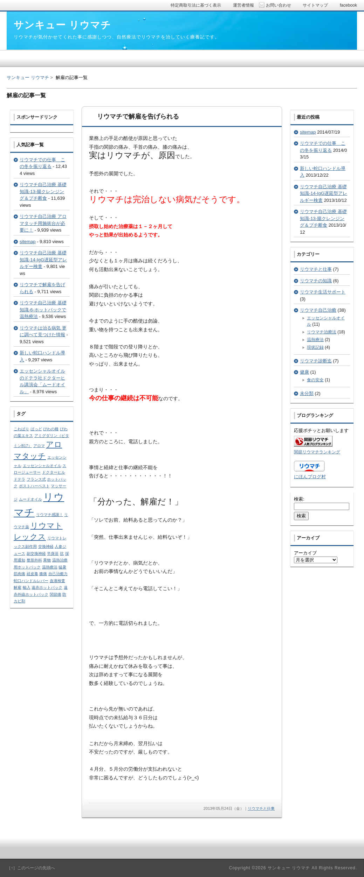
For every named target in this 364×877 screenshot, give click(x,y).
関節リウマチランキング (317, 452)
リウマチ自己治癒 (318, 310)
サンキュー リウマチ (28, 77)
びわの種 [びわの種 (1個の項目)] (51, 429)
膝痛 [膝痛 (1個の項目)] (43, 574)
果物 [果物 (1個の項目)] (47, 560)
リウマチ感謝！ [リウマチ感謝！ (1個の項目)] (49, 514)
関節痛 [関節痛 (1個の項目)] (55, 594)
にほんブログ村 (310, 476)
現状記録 (315, 347)
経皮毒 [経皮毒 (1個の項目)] (32, 574)
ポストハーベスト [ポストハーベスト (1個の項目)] (34, 486)
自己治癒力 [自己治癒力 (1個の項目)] (58, 574)
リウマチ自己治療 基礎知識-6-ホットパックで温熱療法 (43, 309)
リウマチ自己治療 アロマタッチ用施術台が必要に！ (43, 223)
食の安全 (315, 379)
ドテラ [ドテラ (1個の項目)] (19, 479)
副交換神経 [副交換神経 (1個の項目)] (36, 553)
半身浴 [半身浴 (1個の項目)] (53, 553)
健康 (304, 372)
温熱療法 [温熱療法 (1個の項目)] (49, 567)
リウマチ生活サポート (322, 292)
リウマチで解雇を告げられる (138, 116)
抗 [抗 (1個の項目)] (62, 553)
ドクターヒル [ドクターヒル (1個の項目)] (53, 472)
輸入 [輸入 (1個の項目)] (26, 587)
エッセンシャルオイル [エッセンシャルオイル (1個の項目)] (42, 466)
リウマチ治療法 (321, 332)
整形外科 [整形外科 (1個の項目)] (34, 560)
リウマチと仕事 (261, 808)
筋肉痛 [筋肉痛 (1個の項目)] (19, 574)
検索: (299, 499)
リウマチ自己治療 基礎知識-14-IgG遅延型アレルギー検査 (43, 259)
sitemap (28, 241)
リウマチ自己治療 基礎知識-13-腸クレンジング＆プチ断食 (43, 191)
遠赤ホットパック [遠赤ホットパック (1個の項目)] (47, 587)
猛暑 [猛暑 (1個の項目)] (62, 567)
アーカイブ (305, 553)
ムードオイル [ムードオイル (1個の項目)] (30, 499)
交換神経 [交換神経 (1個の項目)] (46, 546)
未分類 (307, 393)
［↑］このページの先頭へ (31, 867)
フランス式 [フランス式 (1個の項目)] (36, 479)
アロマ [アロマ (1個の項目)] (39, 446)
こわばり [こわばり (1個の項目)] (21, 429)
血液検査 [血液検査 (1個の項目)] (57, 581)
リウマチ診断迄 (316, 360)
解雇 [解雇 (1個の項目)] (17, 587)
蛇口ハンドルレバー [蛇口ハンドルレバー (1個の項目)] (31, 581)
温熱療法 (315, 339)
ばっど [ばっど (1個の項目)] (36, 429)
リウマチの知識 (316, 280)
